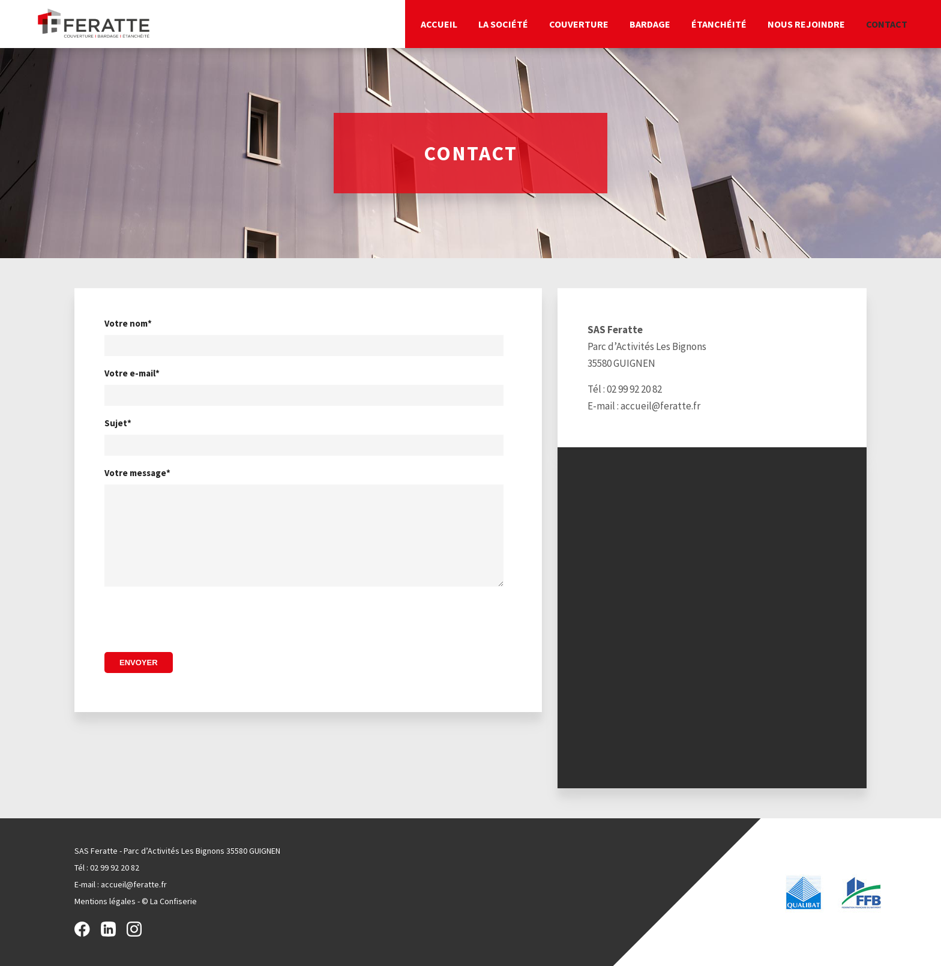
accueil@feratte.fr (660, 405)
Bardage (650, 24)
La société (503, 24)
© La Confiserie (169, 901)
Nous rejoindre (806, 24)
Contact (886, 24)
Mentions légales (105, 901)
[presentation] (195, 624)
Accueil (439, 24)
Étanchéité (719, 24)
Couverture (579, 24)
